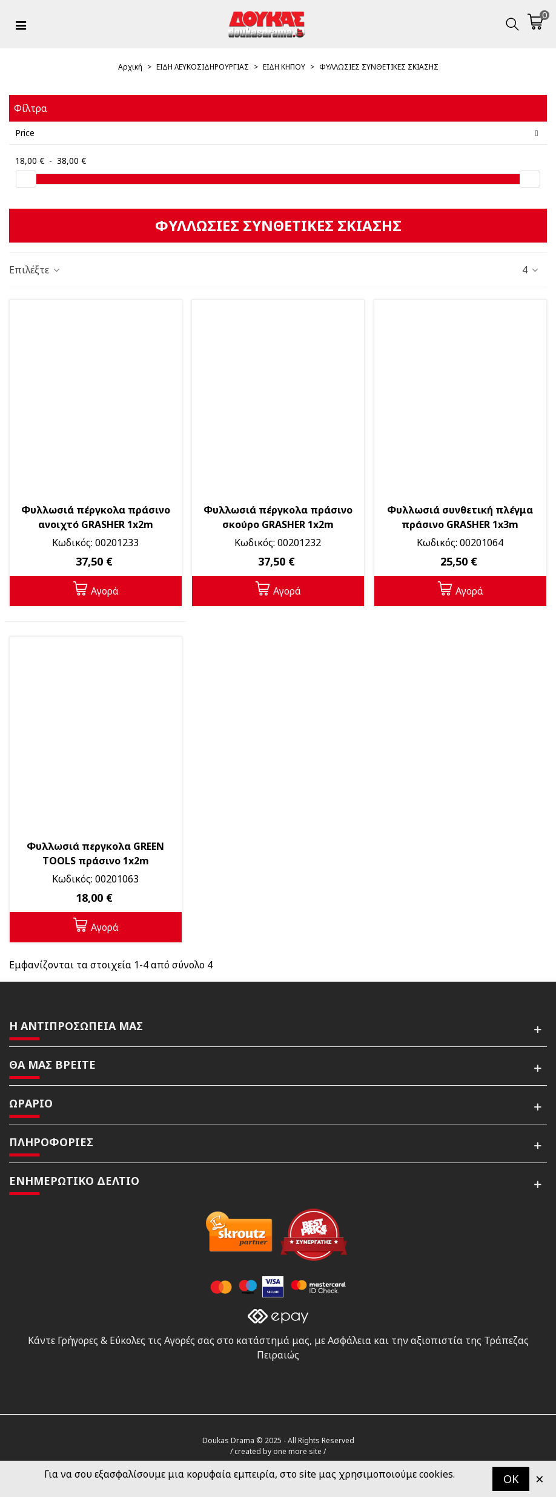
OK (510, 1479)
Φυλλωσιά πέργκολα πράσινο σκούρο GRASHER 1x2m (278, 517)
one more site (297, 1451)
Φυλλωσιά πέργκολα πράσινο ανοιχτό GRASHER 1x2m (95, 517)
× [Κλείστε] (539, 1479)
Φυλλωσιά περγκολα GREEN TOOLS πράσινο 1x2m (95, 853)
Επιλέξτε (35, 269)
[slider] (26, 179)
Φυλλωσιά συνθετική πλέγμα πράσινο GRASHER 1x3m (460, 517)
